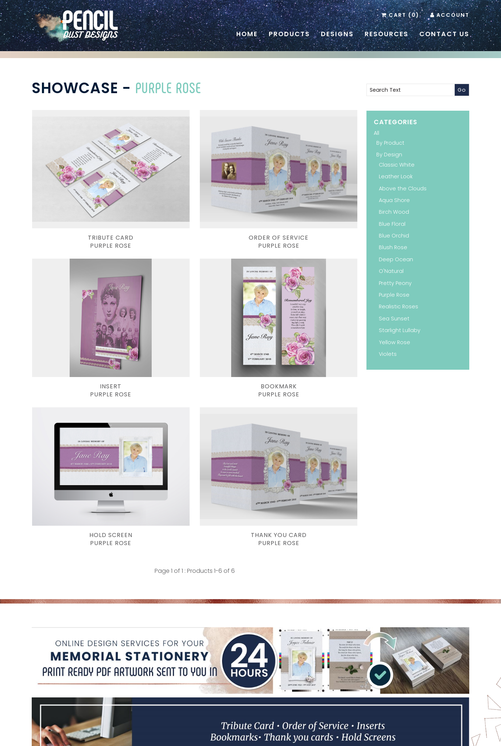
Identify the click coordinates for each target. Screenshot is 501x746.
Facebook (250, 681)
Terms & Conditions (342, 728)
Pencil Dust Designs (239, 736)
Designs (337, 34)
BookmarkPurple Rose (83, 306)
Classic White (397, 164)
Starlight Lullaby (399, 330)
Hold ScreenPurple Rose (194, 306)
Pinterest (239, 681)
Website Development (292, 736)
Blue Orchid (394, 235)
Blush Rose (393, 247)
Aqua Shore (394, 200)
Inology (337, 736)
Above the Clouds (403, 188)
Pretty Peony (395, 283)
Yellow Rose (394, 342)
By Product (390, 142)
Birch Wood (394, 212)
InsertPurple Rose (306, 199)
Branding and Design (182, 736)
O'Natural (391, 271)
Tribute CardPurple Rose (83, 199)
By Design (389, 154)
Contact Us (444, 34)
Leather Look (396, 176)
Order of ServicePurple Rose (195, 199)
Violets (388, 354)
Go (462, 90)
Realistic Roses (398, 306)
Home (247, 34)
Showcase (75, 88)
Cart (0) (404, 15)
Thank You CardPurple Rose (306, 306)
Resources (386, 34)
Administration (387, 728)
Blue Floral (392, 224)
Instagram (261, 681)
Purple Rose (168, 87)
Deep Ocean (396, 259)
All (376, 133)
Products (289, 34)
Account (452, 15)
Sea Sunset (394, 318)
